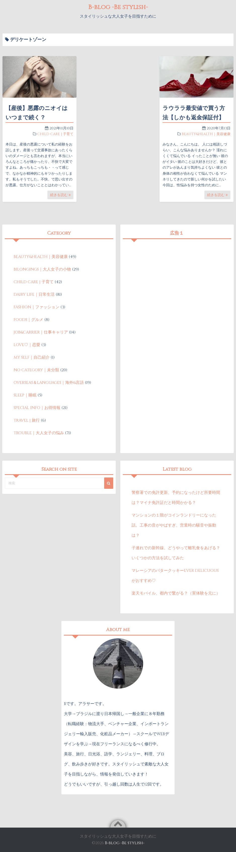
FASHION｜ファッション (36, 307)
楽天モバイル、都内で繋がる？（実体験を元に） (176, 593)
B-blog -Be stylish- (118, 7)
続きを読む (60, 195)
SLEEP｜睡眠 (25, 395)
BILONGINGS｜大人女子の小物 (42, 269)
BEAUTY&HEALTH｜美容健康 (206, 134)
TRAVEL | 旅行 (27, 420)
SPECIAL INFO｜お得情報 (37, 408)
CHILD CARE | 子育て (55, 134)
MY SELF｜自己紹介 (32, 357)
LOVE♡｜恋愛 (27, 345)
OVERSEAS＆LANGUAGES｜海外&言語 (49, 382)
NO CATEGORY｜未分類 (36, 370)
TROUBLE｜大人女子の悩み (39, 433)
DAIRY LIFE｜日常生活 (34, 294)
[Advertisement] (177, 277)
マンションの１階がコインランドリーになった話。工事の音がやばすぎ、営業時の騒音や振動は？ (174, 525)
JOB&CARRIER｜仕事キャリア (41, 332)
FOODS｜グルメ (28, 319)
